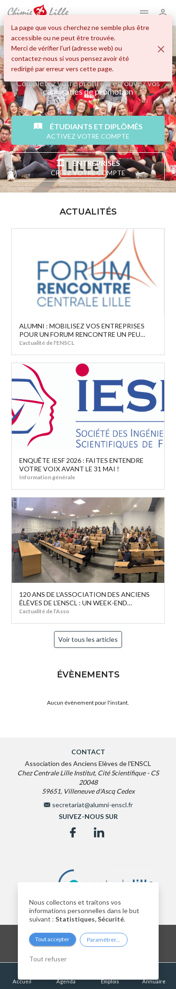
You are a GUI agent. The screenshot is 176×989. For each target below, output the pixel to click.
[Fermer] (161, 49)
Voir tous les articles (88, 639)
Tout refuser (48, 959)
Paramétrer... (103, 939)
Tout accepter (52, 939)
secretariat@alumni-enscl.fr (92, 805)
